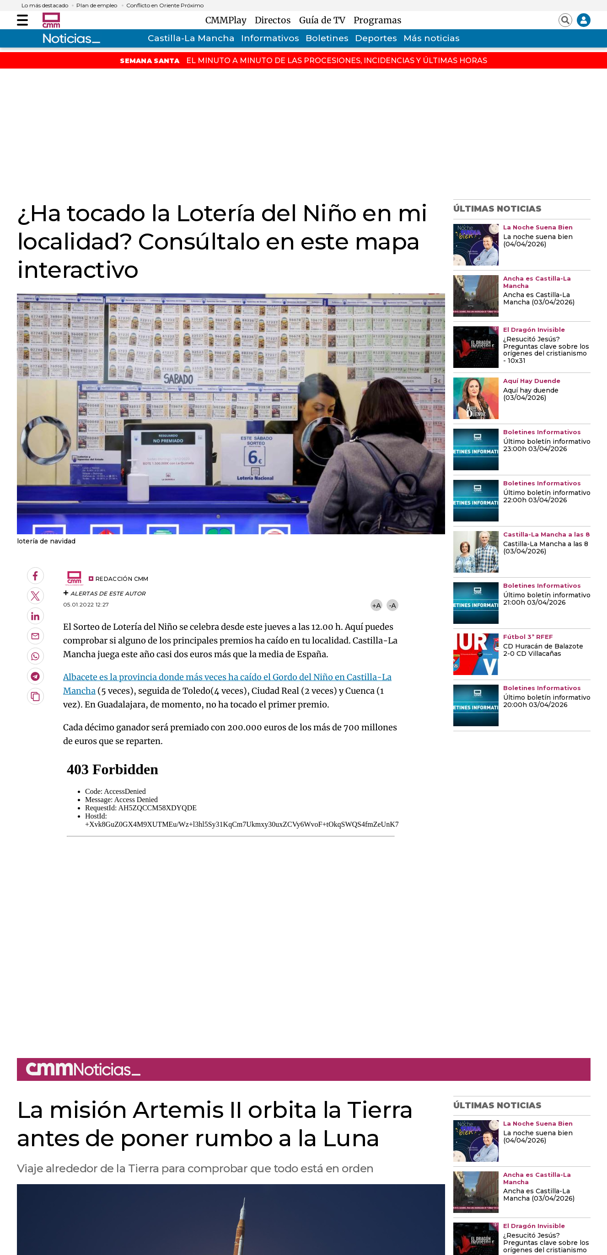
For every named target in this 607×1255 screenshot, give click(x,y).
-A (392, 605)
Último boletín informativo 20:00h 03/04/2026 (547, 701)
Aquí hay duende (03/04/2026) (531, 394)
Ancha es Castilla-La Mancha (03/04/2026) (539, 299)
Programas (378, 20)
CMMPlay (228, 20)
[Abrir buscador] (565, 20)
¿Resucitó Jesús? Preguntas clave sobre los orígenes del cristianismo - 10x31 (546, 350)
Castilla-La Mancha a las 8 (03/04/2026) (545, 548)
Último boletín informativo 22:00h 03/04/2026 (547, 496)
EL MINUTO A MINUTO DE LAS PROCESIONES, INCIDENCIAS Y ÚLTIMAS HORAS (336, 60)
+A (376, 605)
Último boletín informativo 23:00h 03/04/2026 (547, 445)
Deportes (376, 38)
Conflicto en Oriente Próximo (165, 5)
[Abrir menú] (22, 20)
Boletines (327, 38)
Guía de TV (324, 20)
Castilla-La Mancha (191, 38)
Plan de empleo (96, 5)
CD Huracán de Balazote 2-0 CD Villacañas (543, 650)
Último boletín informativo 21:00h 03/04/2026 (547, 599)
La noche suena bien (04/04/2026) (538, 241)
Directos (275, 20)
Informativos (270, 38)
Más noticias (431, 38)
